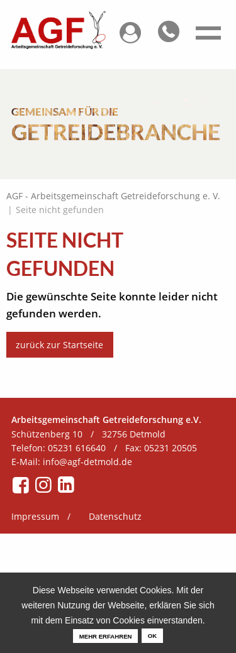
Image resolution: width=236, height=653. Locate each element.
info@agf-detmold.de (87, 462)
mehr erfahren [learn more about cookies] (105, 636)
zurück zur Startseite (59, 345)
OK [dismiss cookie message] (152, 635)
